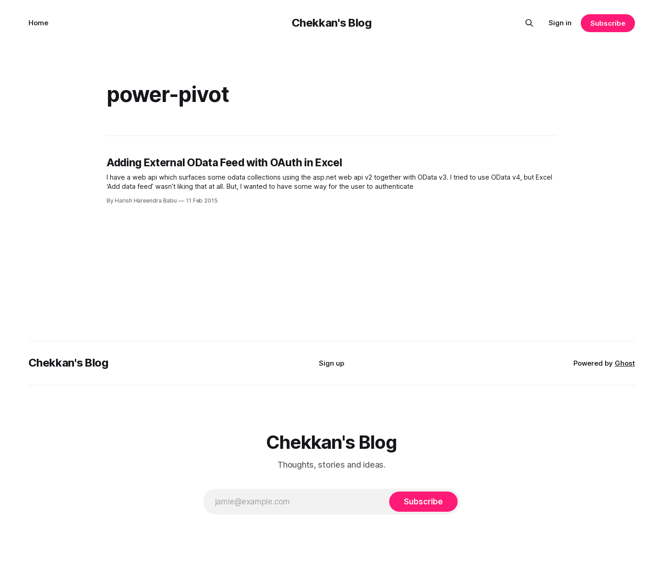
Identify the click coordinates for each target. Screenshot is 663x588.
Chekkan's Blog (332, 22)
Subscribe (607, 23)
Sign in (560, 22)
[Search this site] (529, 23)
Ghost (625, 363)
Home (38, 22)
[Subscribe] (423, 502)
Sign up (331, 363)
